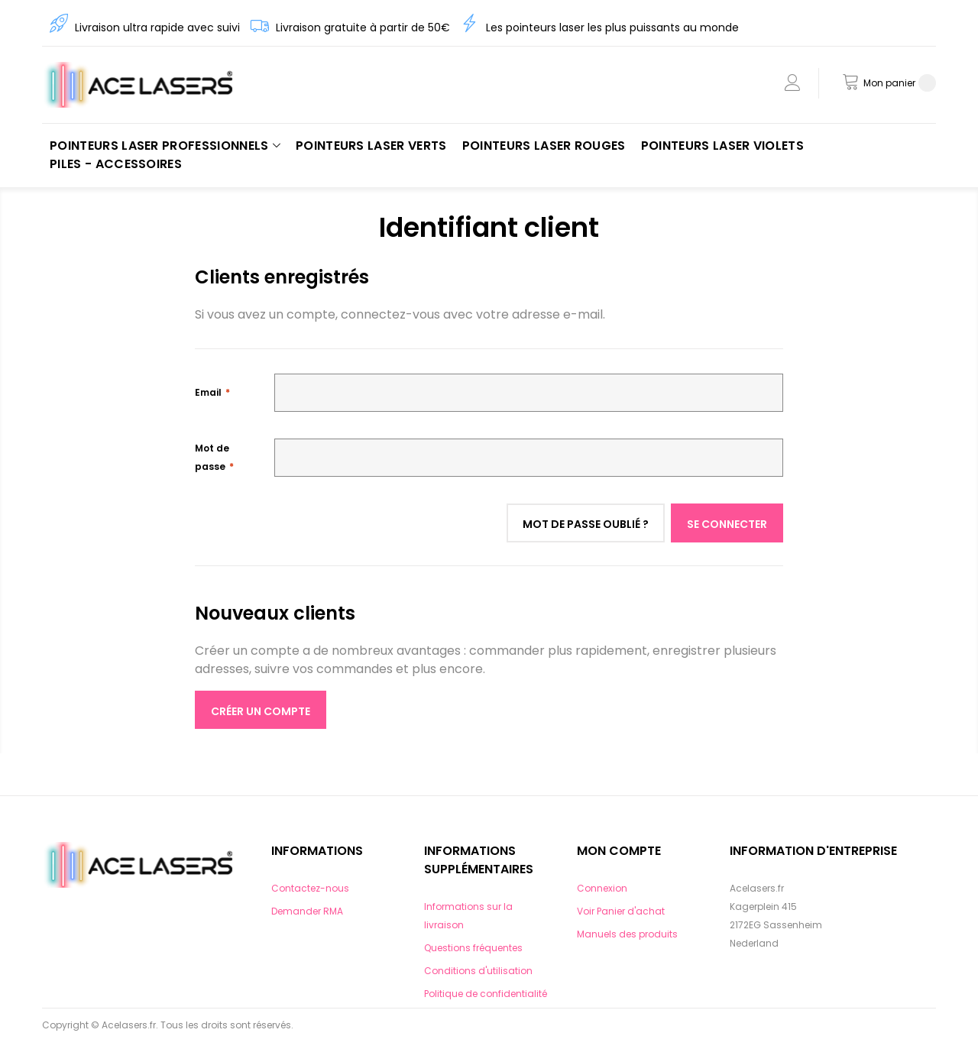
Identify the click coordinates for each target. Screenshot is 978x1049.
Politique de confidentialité (485, 993)
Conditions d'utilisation (478, 970)
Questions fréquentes (473, 947)
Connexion (602, 888)
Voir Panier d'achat (621, 911)
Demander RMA (307, 911)
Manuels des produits (627, 934)
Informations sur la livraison (468, 915)
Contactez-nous (310, 888)
